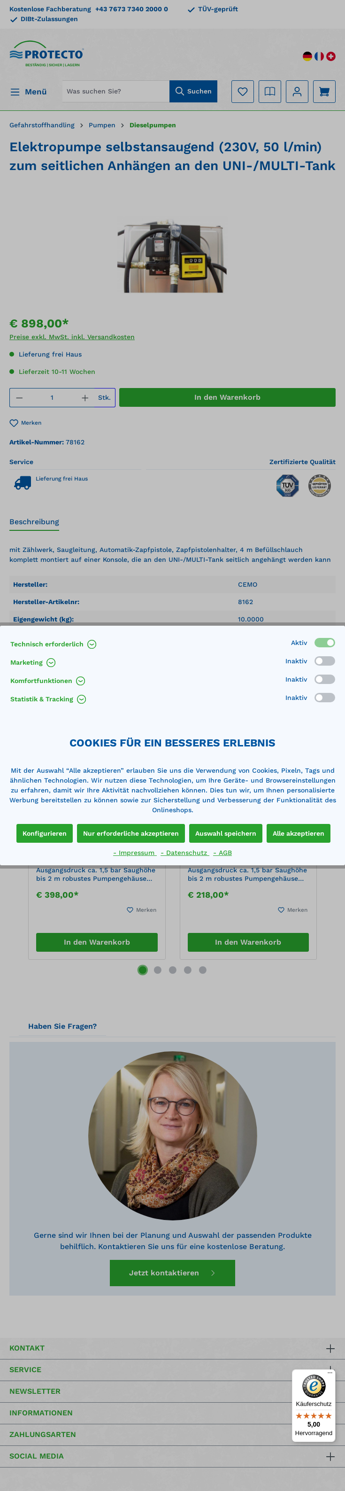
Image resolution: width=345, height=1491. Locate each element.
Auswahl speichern (225, 833)
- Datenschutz (185, 852)
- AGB (222, 852)
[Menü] (330, 1375)
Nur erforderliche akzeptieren (131, 833)
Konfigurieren (45, 833)
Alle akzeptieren (298, 833)
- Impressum (135, 852)
